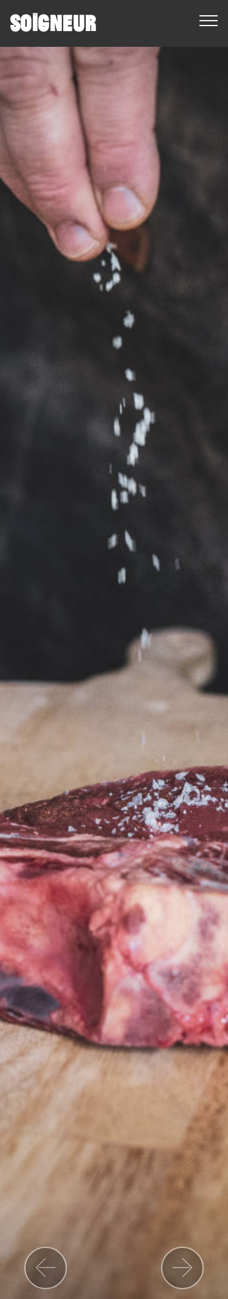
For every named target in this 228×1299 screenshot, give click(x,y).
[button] (45, 1268)
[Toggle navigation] (208, 20)
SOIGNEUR (52, 23)
